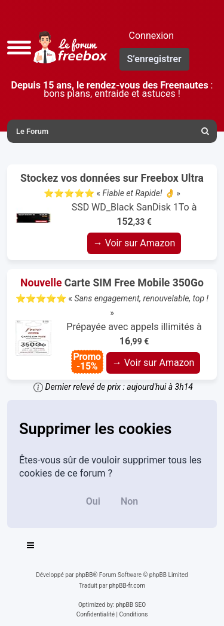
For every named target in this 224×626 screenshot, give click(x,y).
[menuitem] (205, 131)
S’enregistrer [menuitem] (154, 59)
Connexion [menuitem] (151, 35)
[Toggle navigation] (31, 547)
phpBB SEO (131, 604)
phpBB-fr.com (127, 585)
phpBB (84, 575)
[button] (19, 47)
